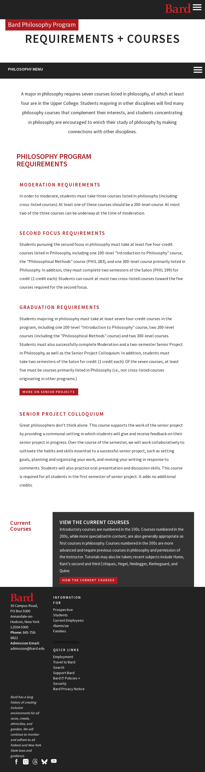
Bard (178, 9)
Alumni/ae (61, 625)
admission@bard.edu (27, 648)
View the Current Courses (94, 522)
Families (59, 631)
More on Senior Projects (49, 392)
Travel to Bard (64, 662)
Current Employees (68, 620)
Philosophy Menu (25, 69)
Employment (63, 656)
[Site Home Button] (41, 25)
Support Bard (63, 672)
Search (58, 667)
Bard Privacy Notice (69, 688)
